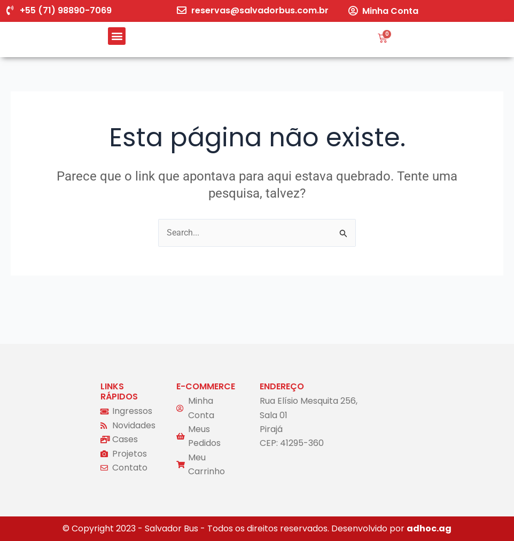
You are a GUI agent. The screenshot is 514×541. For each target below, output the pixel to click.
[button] (117, 36)
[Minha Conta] (352, 10)
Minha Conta (390, 11)
